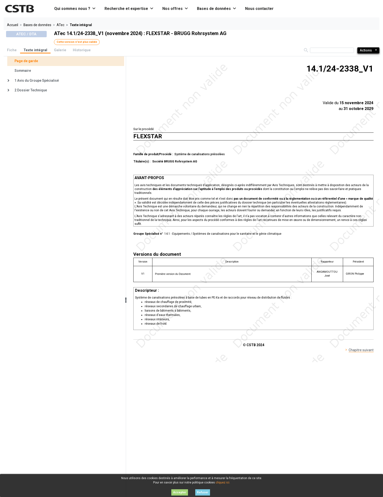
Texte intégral (35, 50)
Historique (82, 50)
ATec (60, 25)
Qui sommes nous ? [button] (75, 8)
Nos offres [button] (175, 8)
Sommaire (23, 71)
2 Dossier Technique (31, 90)
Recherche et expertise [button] (129, 8)
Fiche (12, 50)
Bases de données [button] (217, 8)
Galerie (60, 50)
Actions (366, 50)
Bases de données (37, 25)
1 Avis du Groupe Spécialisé (37, 80)
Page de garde (26, 61)
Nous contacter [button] (259, 8)
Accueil (12, 25)
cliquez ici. (223, 482)
